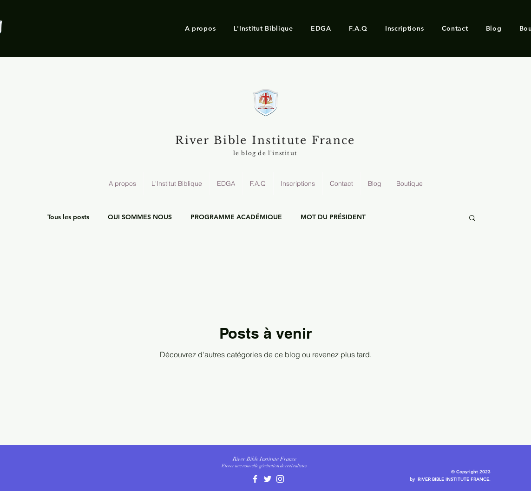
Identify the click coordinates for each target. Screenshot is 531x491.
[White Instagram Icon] (280, 479)
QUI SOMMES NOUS (140, 217)
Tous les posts (68, 217)
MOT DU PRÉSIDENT (333, 217)
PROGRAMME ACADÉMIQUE (236, 217)
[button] (200, 28)
